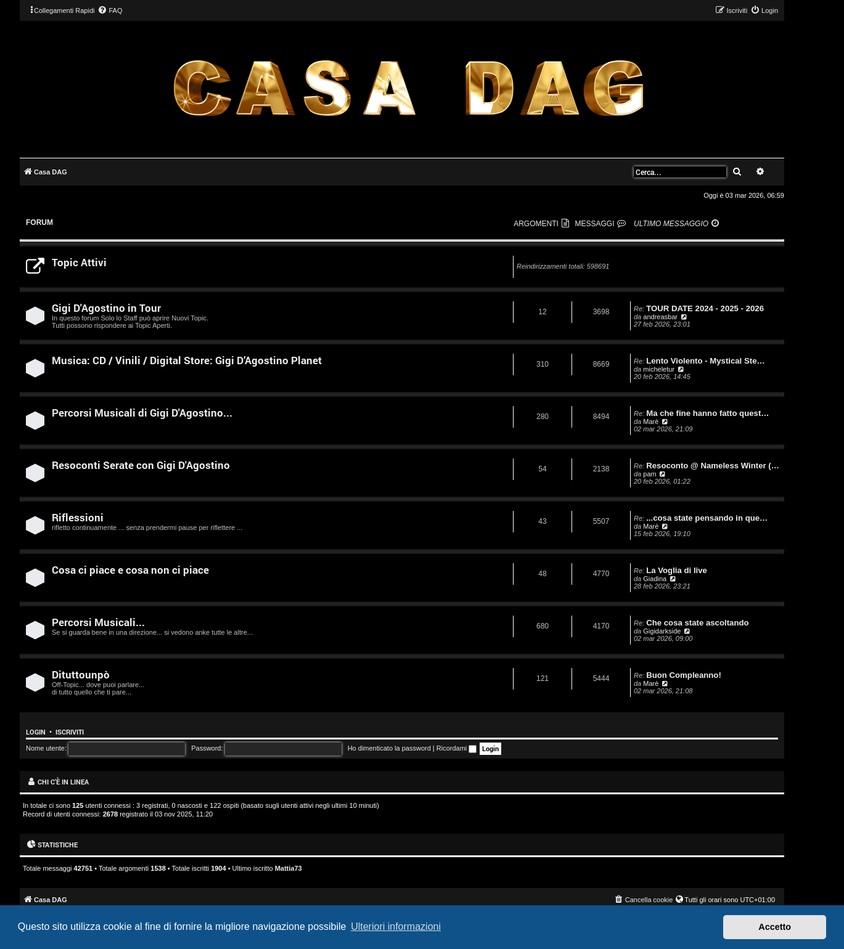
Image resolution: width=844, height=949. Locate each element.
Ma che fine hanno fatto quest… (707, 413)
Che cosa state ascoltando (697, 622)
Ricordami (456, 748)
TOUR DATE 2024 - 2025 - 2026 (705, 308)
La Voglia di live (676, 570)
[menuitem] (109, 10)
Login (36, 732)
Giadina (654, 578)
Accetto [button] (774, 927)
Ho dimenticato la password (389, 748)
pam (649, 474)
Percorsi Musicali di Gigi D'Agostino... (142, 412)
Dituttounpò (81, 674)
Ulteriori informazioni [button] (396, 926)
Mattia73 (288, 868)
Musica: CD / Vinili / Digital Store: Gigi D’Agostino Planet (187, 360)
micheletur (658, 369)
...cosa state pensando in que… (707, 518)
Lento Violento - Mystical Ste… (705, 360)
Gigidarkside (662, 631)
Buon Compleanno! (683, 675)
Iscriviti (69, 732)
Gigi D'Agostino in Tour (106, 307)
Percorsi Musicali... (98, 622)
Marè (650, 421)
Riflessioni (78, 517)
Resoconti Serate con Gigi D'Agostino (141, 464)
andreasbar (660, 316)
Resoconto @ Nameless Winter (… (712, 465)
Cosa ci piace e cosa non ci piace (130, 569)
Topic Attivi (79, 262)
